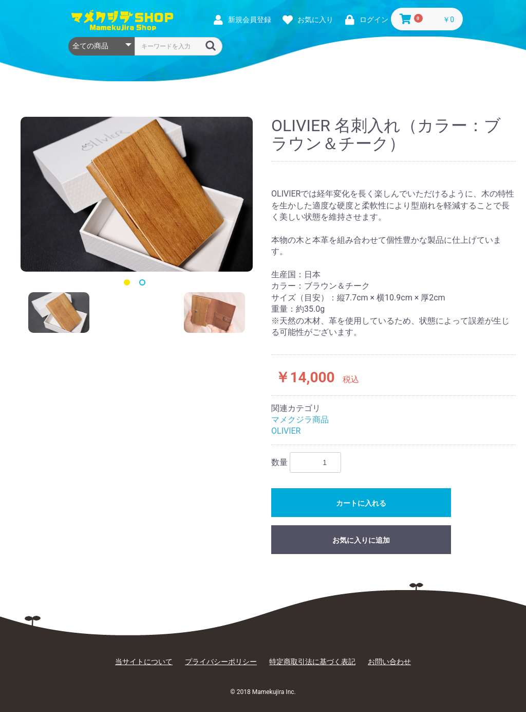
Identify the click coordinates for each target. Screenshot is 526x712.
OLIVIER (285, 431)
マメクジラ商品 (300, 419)
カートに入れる (361, 503)
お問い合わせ (389, 661)
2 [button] (144, 284)
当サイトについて (144, 661)
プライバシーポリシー (221, 661)
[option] (137, 194)
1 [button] (129, 284)
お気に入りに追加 (361, 540)
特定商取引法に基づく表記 (312, 661)
